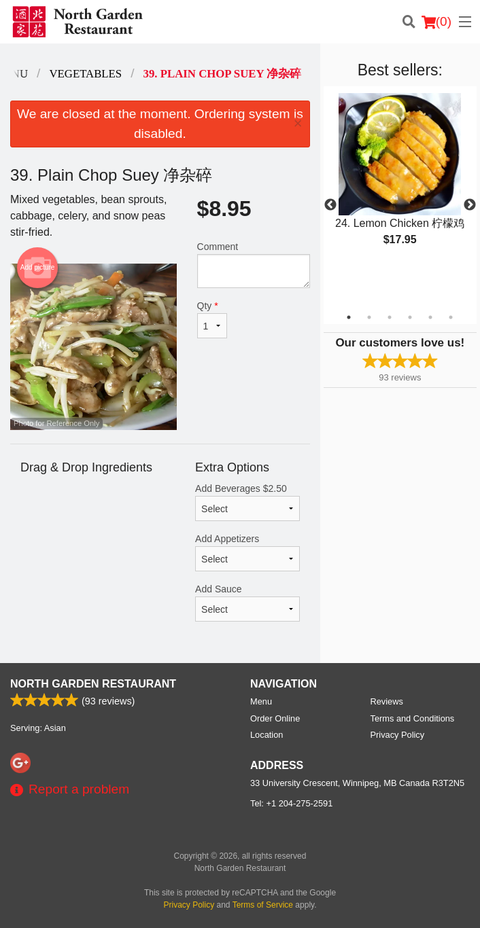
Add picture (37, 267)
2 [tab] (369, 317)
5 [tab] (430, 317)
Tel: (291, 803)
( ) (436, 22)
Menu (261, 701)
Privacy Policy (398, 735)
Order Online (275, 718)
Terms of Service (263, 905)
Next (470, 205)
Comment (253, 264)
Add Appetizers (247, 552)
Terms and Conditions (413, 718)
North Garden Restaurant (93, 684)
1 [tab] (349, 317)
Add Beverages (247, 502)
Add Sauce (247, 603)
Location (266, 735)
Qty (212, 319)
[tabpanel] (400, 181)
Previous (330, 205)
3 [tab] (389, 317)
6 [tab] (451, 317)
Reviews (387, 701)
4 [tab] (410, 317)
